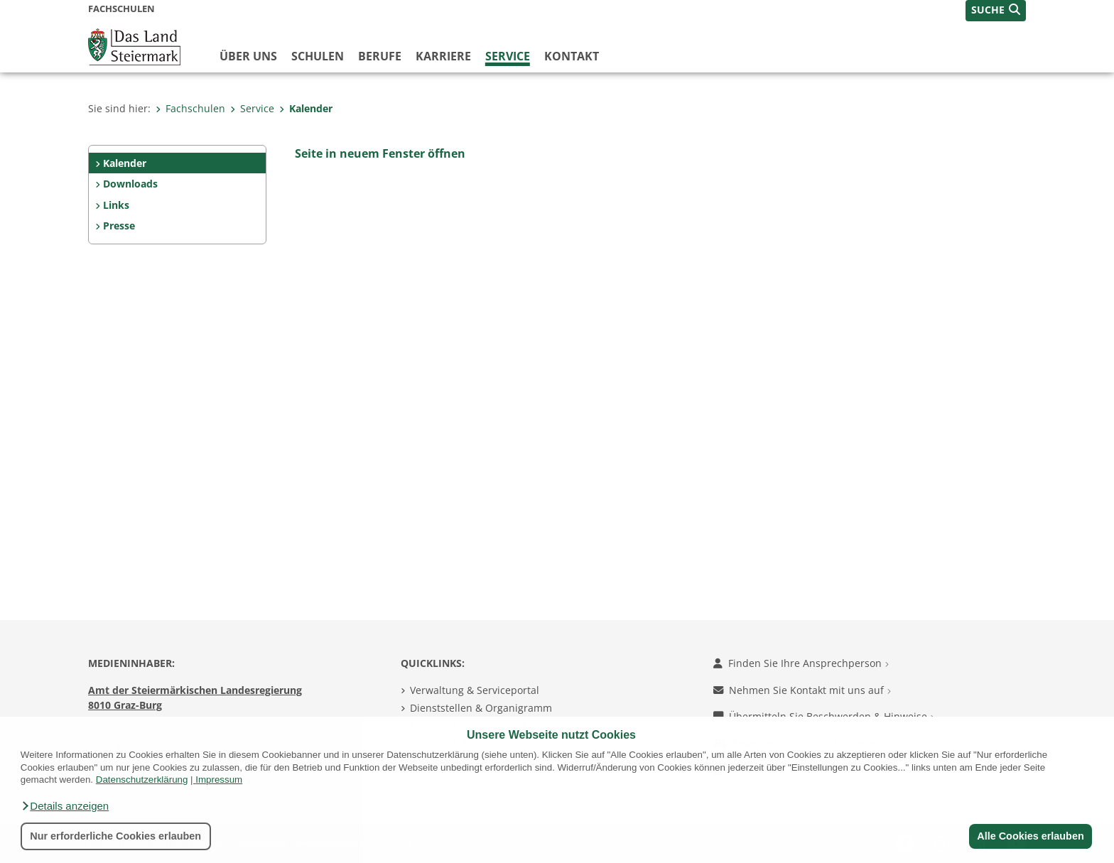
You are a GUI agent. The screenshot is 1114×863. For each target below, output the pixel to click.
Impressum (218, 779)
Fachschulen (190, 108)
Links (116, 205)
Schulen (317, 56)
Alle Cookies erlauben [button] (1030, 836)
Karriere (443, 56)
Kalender (305, 108)
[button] (65, 806)
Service (507, 56)
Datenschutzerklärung (142, 779)
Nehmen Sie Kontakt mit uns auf (802, 690)
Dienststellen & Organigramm (481, 708)
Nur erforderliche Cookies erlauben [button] (115, 836)
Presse (119, 225)
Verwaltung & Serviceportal (474, 690)
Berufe (379, 56)
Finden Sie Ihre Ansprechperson (801, 663)
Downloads (130, 183)
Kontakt (571, 56)
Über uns (248, 56)
